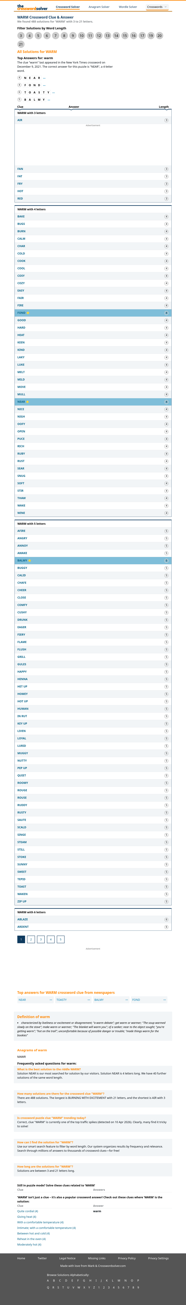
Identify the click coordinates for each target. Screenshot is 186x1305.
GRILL (21, 657)
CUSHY (22, 612)
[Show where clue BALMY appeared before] (49, 99)
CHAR (21, 246)
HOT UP (22, 701)
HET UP (22, 686)
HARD (21, 327)
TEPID (21, 879)
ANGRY (22, 538)
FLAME (22, 642)
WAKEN (22, 894)
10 (82, 35)
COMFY (22, 605)
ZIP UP (21, 901)
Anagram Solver (99, 7)
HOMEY (22, 694)
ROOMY (22, 783)
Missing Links (97, 1258)
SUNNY (22, 864)
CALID (21, 575)
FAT (19, 176)
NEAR (21, 401)
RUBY (21, 453)
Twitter (42, 1258)
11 (90, 35)
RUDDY (22, 805)
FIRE (20, 305)
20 (160, 35)
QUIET (21, 775)
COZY (21, 283)
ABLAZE (22, 919)
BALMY (22, 560)
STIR (20, 490)
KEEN (21, 342)
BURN (21, 231)
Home (21, 1258)
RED (20, 198)
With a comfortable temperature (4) (40, 1222)
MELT (21, 372)
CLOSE (21, 597)
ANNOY (22, 545)
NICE (20, 409)
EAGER (21, 627)
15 (125, 35)
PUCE (21, 439)
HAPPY (22, 671)
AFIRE (21, 531)
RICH (20, 446)
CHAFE (21, 582)
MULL (21, 394)
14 (116, 35)
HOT (20, 191)
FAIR (20, 298)
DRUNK (22, 620)
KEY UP (22, 723)
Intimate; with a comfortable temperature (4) (46, 1228)
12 (99, 35)
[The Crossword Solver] (32, 7)
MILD (21, 379)
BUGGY (22, 568)
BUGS (21, 224)
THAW (21, 498)
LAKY (21, 357)
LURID (21, 746)
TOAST (21, 886)
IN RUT (22, 716)
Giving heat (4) (26, 1217)
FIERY (21, 634)
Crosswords (157, 7)
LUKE (21, 364)
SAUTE (21, 820)
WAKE (21, 505)
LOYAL (21, 738)
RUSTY (21, 812)
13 (108, 35)
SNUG (21, 476)
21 (21, 44)
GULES (21, 664)
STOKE (21, 857)
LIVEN (21, 731)
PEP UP (22, 768)
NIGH (21, 416)
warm (97, 1211)
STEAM (22, 842)
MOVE (21, 387)
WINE (21, 513)
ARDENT (23, 927)
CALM (21, 238)
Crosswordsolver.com (112, 1266)
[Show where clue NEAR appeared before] (44, 78)
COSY (21, 275)
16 (134, 35)
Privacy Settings (158, 1258)
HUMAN (22, 708)
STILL (21, 849)
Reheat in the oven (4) (31, 1239)
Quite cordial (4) (27, 1211)
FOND (21, 313)
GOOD (21, 320)
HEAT (20, 335)
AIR (19, 120)
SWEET (21, 872)
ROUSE (22, 797)
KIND (21, 350)
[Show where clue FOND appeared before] (44, 85)
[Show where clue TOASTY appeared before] (53, 92)
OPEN (21, 431)
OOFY (21, 424)
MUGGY (22, 753)
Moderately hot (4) (29, 1244)
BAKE (21, 216)
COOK (21, 261)
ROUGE (22, 790)
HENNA (22, 679)
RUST (21, 461)
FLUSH (21, 649)
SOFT (20, 483)
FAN (20, 169)
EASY (20, 290)
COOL (21, 268)
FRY (20, 183)
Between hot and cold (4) (33, 1233)
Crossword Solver (68, 7)
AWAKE (22, 553)
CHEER (21, 590)
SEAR (20, 468)
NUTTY (22, 760)
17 (142, 35)
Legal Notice (67, 1258)
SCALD (21, 827)
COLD (21, 253)
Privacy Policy (127, 1258)
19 (151, 35)
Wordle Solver (128, 7)
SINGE (21, 834)
